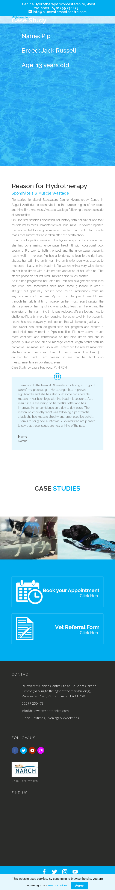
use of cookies (57, 885)
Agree (79, 885)
